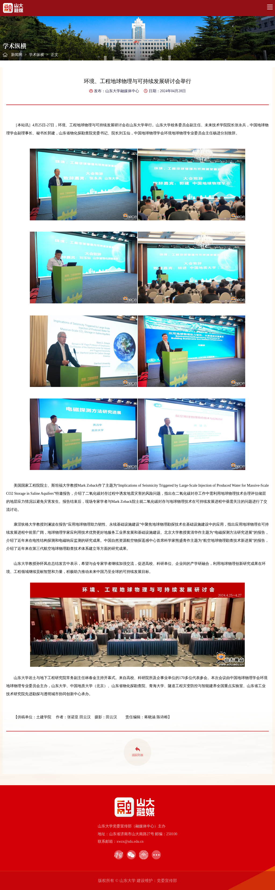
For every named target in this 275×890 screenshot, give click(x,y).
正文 (54, 55)
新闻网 (16, 55)
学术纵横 (36, 55)
